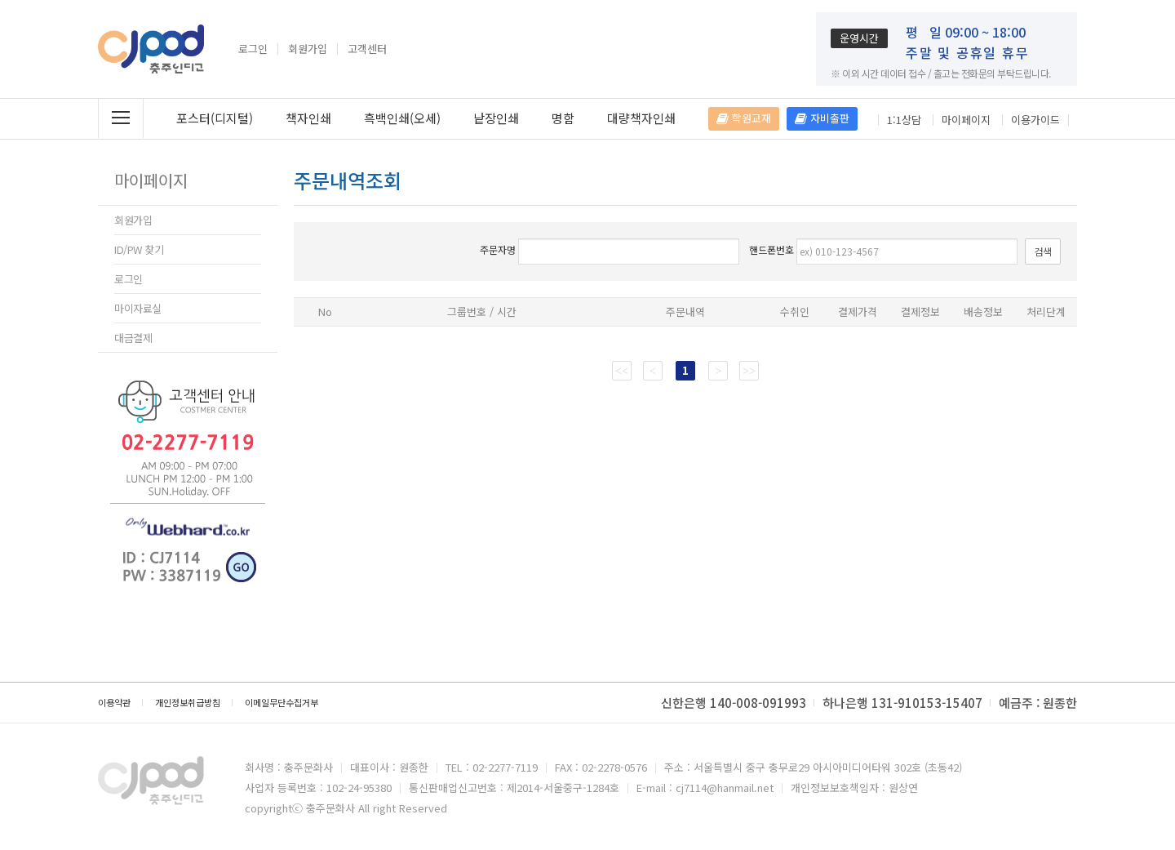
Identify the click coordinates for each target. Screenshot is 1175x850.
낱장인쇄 (496, 118)
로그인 (253, 49)
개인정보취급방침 (187, 702)
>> (749, 370)
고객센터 (367, 49)
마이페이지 (966, 120)
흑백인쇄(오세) (402, 118)
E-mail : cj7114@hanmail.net (705, 787)
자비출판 (822, 118)
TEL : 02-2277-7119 (492, 767)
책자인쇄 (308, 118)
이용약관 (114, 702)
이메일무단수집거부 (281, 702)
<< (621, 370)
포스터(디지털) (214, 118)
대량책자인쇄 (641, 118)
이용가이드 (1035, 120)
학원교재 (743, 118)
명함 (563, 118)
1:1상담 (904, 120)
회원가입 (307, 49)
